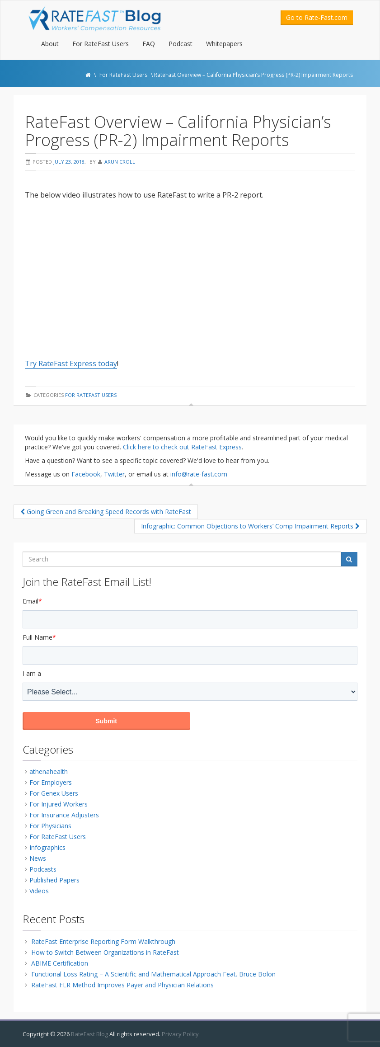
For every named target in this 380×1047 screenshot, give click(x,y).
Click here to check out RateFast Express (182, 447)
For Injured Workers (58, 804)
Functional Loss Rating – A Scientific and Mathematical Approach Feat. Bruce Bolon (153, 974)
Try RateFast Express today (71, 363)
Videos (39, 891)
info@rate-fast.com (198, 474)
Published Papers (54, 880)
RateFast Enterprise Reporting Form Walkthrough (103, 941)
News (37, 858)
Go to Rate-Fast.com (316, 17)
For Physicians (50, 825)
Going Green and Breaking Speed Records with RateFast (105, 511)
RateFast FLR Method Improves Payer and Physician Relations (122, 985)
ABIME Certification (59, 963)
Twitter (114, 474)
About (50, 43)
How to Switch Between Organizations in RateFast (105, 952)
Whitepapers (224, 43)
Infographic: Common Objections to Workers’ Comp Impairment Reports (250, 526)
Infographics (47, 847)
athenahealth (48, 771)
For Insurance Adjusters (64, 815)
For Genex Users (53, 793)
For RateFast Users (100, 43)
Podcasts (42, 869)
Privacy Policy (180, 1034)
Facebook (85, 474)
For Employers (50, 782)
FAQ (148, 43)
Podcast (180, 43)
